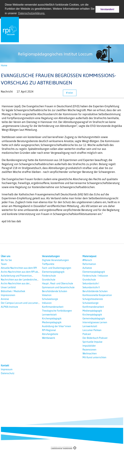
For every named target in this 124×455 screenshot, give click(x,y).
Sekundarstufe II (91, 287)
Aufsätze (87, 268)
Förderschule (49, 275)
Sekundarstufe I (90, 283)
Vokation (46, 295)
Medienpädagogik (51, 322)
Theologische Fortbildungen (57, 310)
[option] (62, 53)
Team (4, 264)
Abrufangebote (50, 334)
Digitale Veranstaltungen (55, 260)
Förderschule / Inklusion (95, 275)
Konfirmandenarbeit (52, 306)
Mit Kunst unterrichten (94, 357)
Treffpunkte (48, 264)
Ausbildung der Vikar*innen (56, 326)
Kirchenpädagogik (51, 318)
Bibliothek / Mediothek (13, 291)
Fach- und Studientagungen (56, 268)
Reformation (89, 264)
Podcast (86, 334)
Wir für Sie (6, 260)
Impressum (6, 369)
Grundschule (48, 279)
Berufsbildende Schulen (54, 291)
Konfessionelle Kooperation (97, 295)
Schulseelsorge (50, 299)
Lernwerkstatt (49, 314)
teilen (69, 93)
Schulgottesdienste (92, 299)
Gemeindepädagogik (93, 318)
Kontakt (5, 365)
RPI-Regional (49, 330)
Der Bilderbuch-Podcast (94, 338)
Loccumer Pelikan (91, 330)
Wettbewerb (48, 338)
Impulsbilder (89, 345)
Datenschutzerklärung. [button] (31, 13)
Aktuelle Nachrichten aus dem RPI (19, 268)
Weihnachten (89, 353)
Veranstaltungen (51, 256)
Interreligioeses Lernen (94, 322)
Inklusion (47, 303)
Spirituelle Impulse (92, 341)
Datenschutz (7, 373)
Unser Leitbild (8, 287)
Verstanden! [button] (107, 9)
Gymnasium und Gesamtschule (58, 287)
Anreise (5, 299)
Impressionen (8, 295)
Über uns (5, 256)
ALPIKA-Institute (9, 306)
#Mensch (87, 260)
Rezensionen (89, 349)
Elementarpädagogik (53, 271)
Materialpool (89, 256)
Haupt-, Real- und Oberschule (57, 283)
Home (4, 65)
